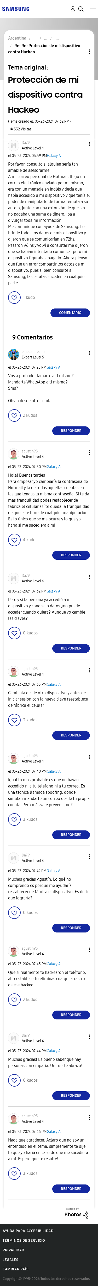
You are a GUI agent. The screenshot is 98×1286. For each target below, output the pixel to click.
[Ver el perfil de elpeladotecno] (33, 352)
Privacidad (13, 1250)
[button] (80, 144)
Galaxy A (54, 156)
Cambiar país (15, 1269)
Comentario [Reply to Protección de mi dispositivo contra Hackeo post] (70, 313)
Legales (10, 1260)
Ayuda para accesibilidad (28, 1231)
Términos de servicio (24, 1240)
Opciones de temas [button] (80, 52)
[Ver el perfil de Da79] (26, 143)
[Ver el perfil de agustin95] (30, 451)
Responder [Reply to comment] (71, 430)
